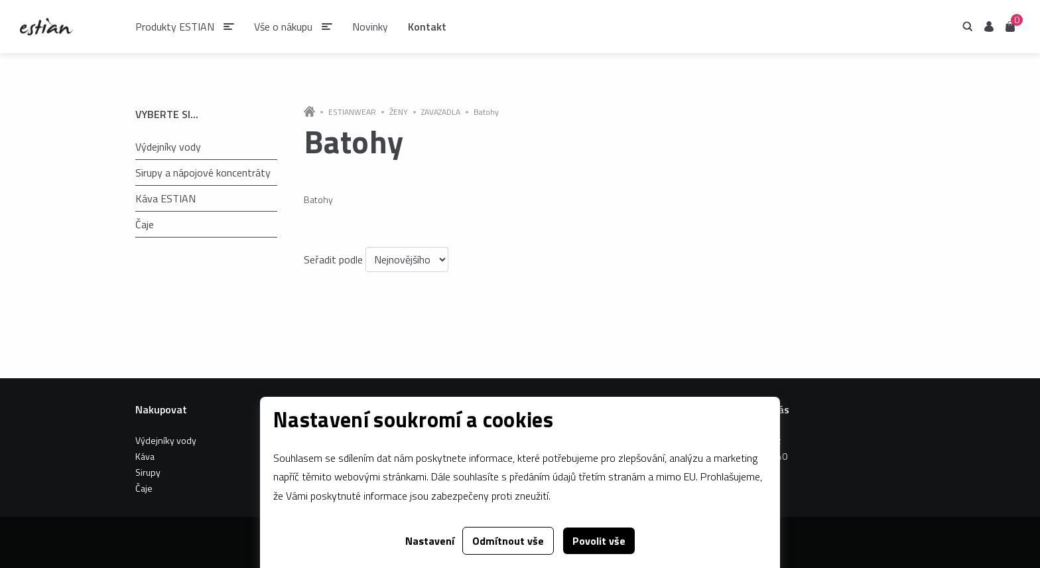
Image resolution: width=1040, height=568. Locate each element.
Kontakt (427, 27)
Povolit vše (598, 541)
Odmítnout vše (508, 541)
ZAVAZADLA (440, 112)
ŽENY (398, 112)
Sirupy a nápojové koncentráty (203, 172)
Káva (145, 456)
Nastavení (429, 541)
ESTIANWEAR (352, 112)
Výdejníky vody (168, 147)
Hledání (968, 27)
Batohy (486, 112)
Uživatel (989, 27)
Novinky (370, 27)
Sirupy (148, 472)
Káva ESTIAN (165, 198)
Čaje (144, 224)
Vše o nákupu (283, 27)
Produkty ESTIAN (174, 27)
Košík (1010, 26)
